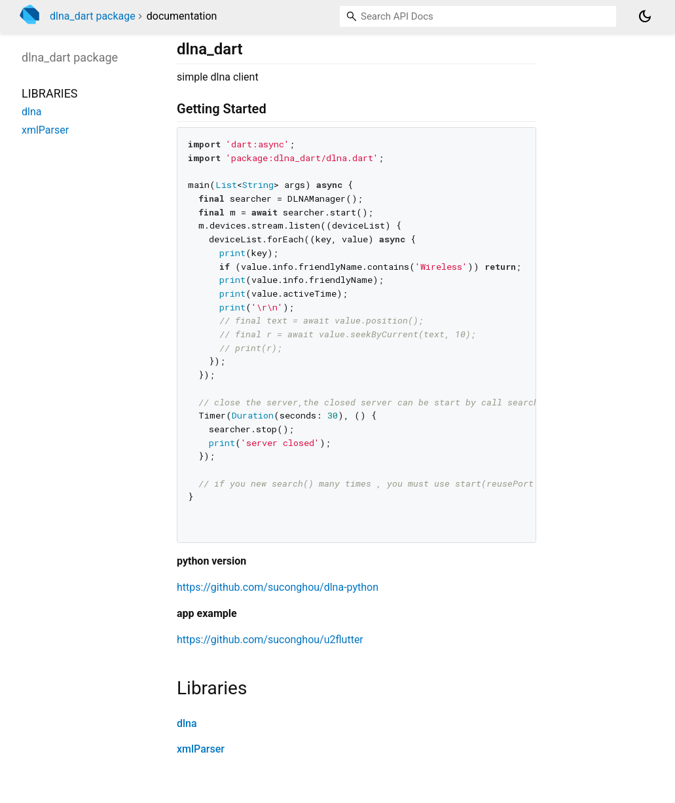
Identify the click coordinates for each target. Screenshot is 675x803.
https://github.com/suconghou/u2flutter (270, 639)
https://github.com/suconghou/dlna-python (277, 587)
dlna (187, 723)
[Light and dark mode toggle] (644, 16)
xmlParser (201, 749)
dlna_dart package (93, 16)
